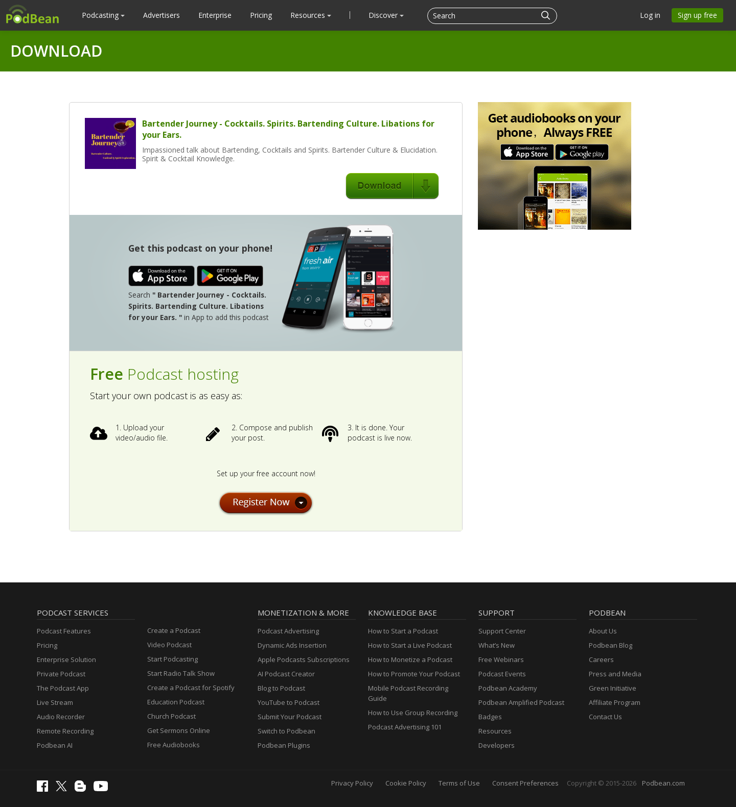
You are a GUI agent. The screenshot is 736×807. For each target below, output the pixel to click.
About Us (603, 630)
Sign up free (697, 15)
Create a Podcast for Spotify (191, 687)
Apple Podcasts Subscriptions (304, 659)
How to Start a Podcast (403, 630)
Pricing (261, 15)
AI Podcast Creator (286, 673)
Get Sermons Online (178, 730)
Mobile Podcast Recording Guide (408, 693)
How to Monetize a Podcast (410, 659)
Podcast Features (64, 630)
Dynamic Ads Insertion (292, 645)
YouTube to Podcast (288, 702)
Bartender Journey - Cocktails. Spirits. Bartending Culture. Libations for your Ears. (288, 129)
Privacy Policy (352, 783)
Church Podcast (171, 716)
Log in (650, 15)
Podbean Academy (507, 688)
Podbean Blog (610, 645)
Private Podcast (61, 673)
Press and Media (615, 673)
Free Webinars (501, 659)
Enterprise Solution (66, 659)
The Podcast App (63, 688)
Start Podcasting (172, 659)
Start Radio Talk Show (181, 673)
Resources (310, 15)
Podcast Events (502, 673)
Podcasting (103, 15)
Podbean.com (663, 783)
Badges (490, 716)
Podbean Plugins (284, 745)
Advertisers (161, 15)
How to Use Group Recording (412, 712)
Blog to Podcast (281, 688)
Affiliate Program (614, 702)
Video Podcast (169, 644)
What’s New (496, 645)
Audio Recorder (61, 716)
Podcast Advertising (288, 630)
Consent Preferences (525, 783)
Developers (496, 745)
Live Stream (55, 702)
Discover (386, 15)
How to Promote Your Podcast (414, 673)
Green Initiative (612, 688)
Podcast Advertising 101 (405, 726)
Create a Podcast (173, 630)
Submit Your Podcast (289, 716)
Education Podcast (175, 701)
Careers (601, 659)
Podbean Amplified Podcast (521, 702)
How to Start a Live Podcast (410, 645)
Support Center (502, 630)
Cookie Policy (405, 783)
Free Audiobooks (173, 744)
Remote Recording (65, 731)
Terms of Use (459, 783)
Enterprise (215, 15)
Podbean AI (55, 745)
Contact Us (605, 716)
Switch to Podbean (286, 731)
